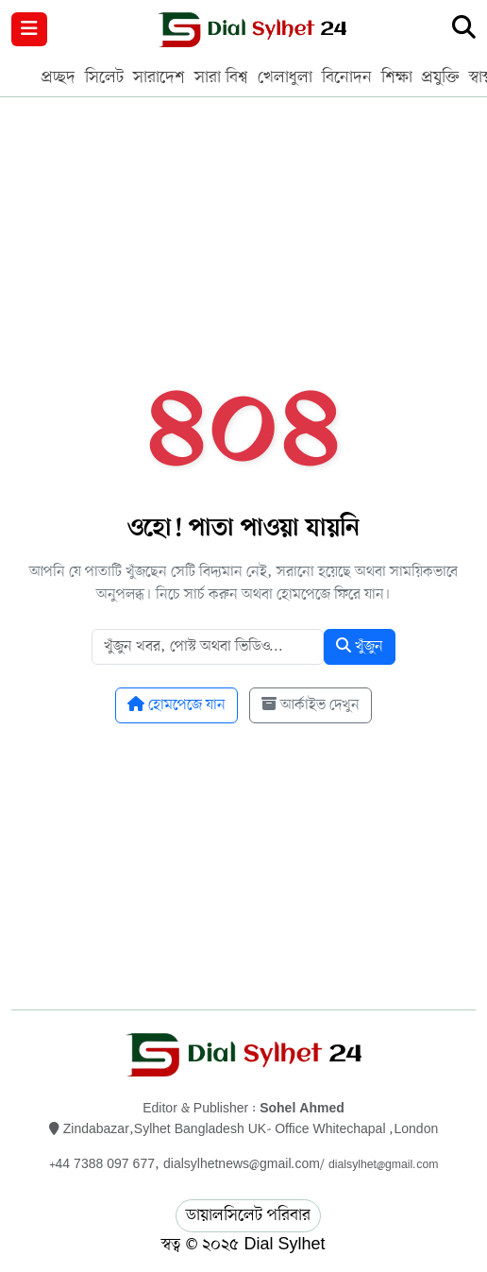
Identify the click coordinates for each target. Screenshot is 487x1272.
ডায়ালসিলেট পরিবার (248, 1215)
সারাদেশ (159, 77)
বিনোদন (347, 77)
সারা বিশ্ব (221, 77)
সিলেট (104, 77)
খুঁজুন (359, 646)
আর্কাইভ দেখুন (310, 705)
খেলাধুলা (285, 77)
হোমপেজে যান (176, 705)
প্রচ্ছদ (59, 77)
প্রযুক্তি (441, 77)
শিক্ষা (396, 77)
